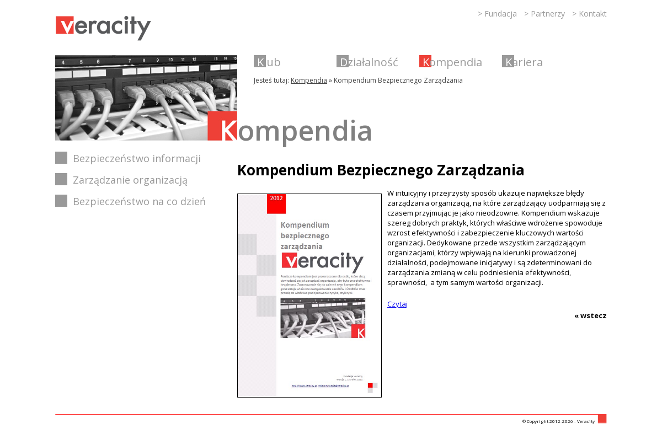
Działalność (369, 62)
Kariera (524, 62)
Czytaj (397, 304)
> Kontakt (589, 13)
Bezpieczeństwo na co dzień (139, 201)
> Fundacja (497, 13)
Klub (269, 62)
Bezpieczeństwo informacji (137, 158)
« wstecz (590, 315)
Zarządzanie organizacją (130, 179)
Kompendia (452, 62)
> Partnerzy (544, 13)
